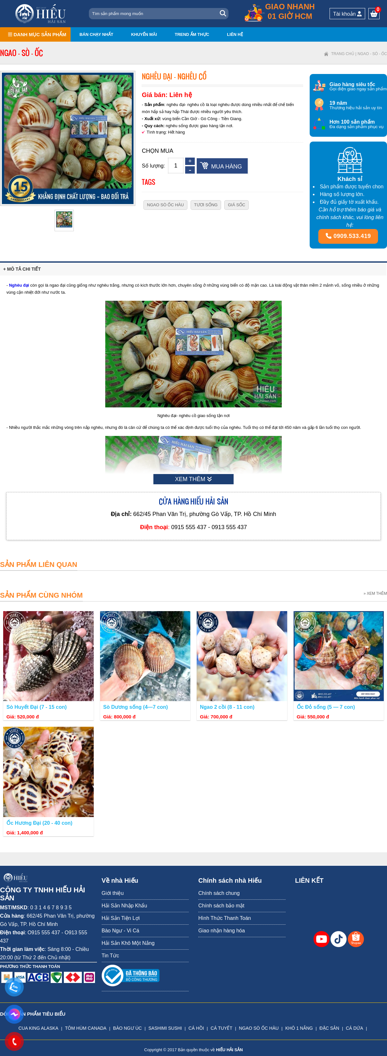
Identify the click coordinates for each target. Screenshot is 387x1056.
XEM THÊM (193, 479)
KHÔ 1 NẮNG (299, 1028)
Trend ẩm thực (192, 34)
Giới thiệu (113, 893)
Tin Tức (110, 955)
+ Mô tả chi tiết (22, 269)
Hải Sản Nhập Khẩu (124, 905)
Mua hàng (226, 166)
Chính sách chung (219, 893)
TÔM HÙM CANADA (86, 1028)
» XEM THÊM (375, 593)
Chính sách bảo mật (221, 905)
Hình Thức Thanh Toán (224, 918)
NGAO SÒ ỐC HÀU (259, 1028)
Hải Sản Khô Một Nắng (128, 943)
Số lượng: (153, 165)
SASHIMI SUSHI (165, 1028)
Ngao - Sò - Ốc (372, 54)
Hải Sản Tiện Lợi (121, 918)
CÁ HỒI (196, 1028)
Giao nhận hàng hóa (221, 930)
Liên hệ (235, 34)
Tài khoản (347, 14)
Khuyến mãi (144, 34)
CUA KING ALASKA (38, 1028)
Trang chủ (342, 54)
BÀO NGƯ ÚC (127, 1028)
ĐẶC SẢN (330, 1028)
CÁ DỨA (354, 1028)
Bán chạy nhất (96, 34)
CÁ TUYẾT (221, 1028)
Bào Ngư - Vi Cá (120, 930)
